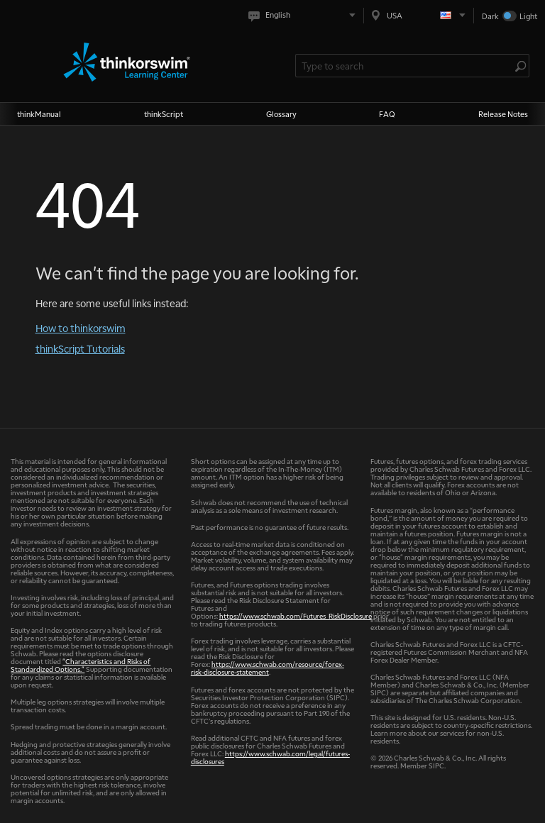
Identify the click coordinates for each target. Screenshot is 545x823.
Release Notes (503, 114)
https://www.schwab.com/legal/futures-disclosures (270, 757)
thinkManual (39, 114)
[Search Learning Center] (405, 65)
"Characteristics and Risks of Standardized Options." (80, 664)
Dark (490, 16)
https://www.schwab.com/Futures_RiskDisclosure (295, 615)
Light (528, 16)
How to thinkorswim (80, 327)
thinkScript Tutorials (80, 348)
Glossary (281, 114)
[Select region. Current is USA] (418, 15)
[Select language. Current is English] (304, 15)
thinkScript (163, 114)
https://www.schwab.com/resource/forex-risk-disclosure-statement (267, 667)
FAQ (387, 114)
